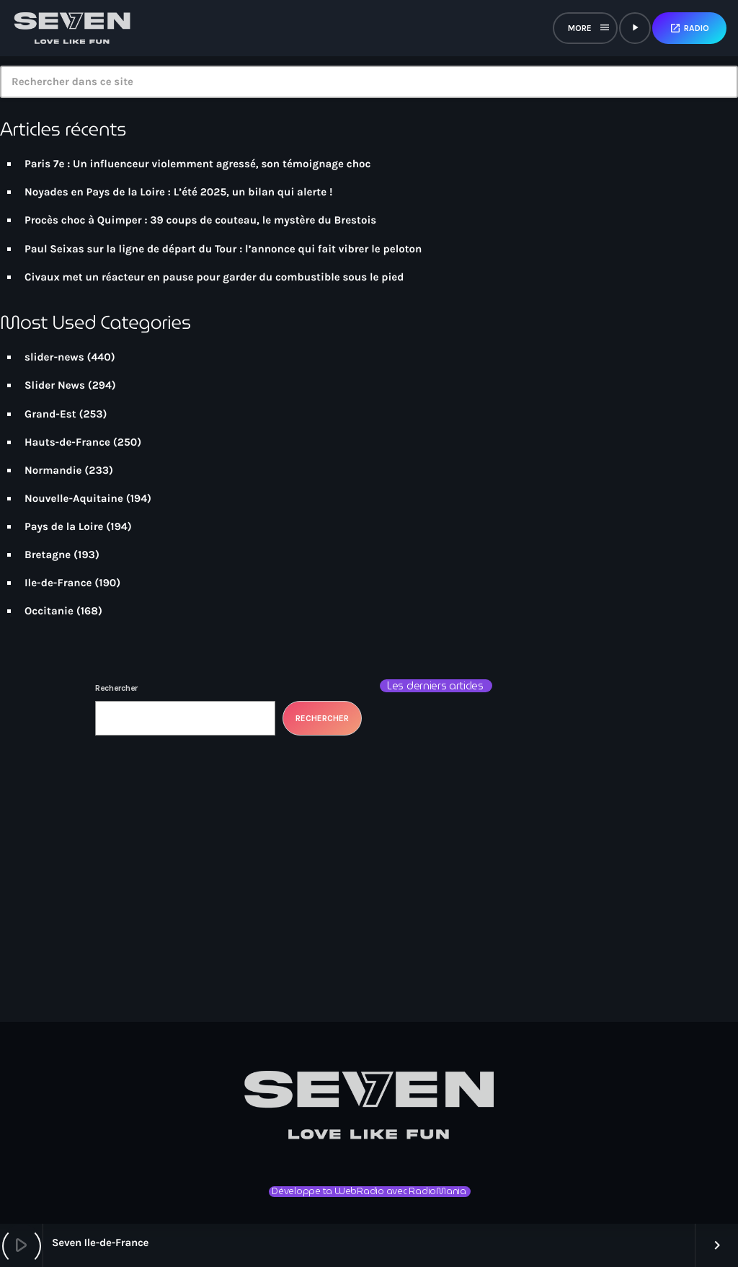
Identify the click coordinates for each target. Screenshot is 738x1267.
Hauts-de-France (67, 442)
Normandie (53, 470)
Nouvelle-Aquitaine (74, 498)
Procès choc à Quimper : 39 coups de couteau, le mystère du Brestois (200, 219)
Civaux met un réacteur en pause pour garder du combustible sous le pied (214, 276)
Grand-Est (50, 413)
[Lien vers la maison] (72, 28)
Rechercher (116, 688)
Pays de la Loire (64, 526)
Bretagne (48, 554)
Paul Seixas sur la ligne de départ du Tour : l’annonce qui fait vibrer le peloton (223, 248)
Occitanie (49, 610)
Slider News (55, 385)
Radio (689, 28)
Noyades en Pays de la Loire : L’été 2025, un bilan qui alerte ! (178, 191)
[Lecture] (635, 28)
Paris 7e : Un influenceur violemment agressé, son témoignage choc (198, 163)
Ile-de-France (58, 582)
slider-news (54, 356)
